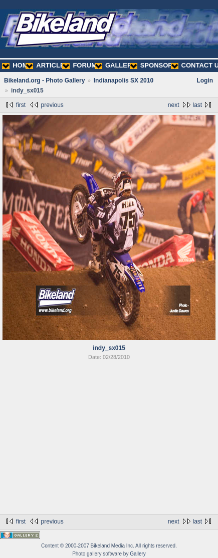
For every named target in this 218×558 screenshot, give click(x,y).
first (21, 105)
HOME (17, 65)
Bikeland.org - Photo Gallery (44, 80)
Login (204, 80)
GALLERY (115, 65)
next (173, 105)
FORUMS (81, 65)
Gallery (138, 553)
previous (52, 105)
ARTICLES (47, 65)
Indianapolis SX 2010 (123, 80)
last (197, 105)
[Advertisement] (109, 439)
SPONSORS (153, 65)
